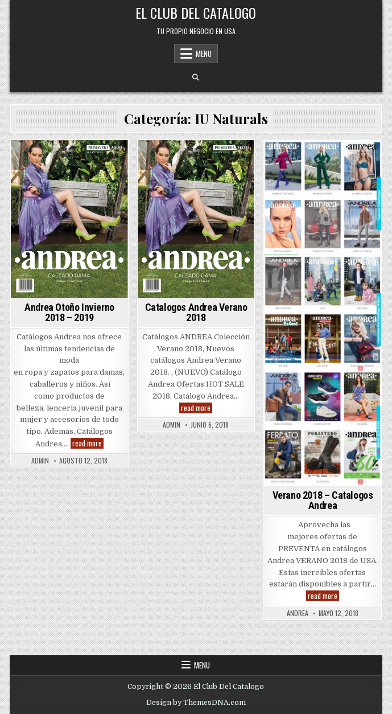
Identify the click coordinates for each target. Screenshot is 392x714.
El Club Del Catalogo (195, 12)
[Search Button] (195, 77)
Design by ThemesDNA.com (196, 703)
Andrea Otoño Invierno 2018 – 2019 (69, 312)
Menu (204, 53)
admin (40, 460)
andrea (297, 613)
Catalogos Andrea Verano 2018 (196, 312)
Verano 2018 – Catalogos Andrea (323, 500)
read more (88, 443)
